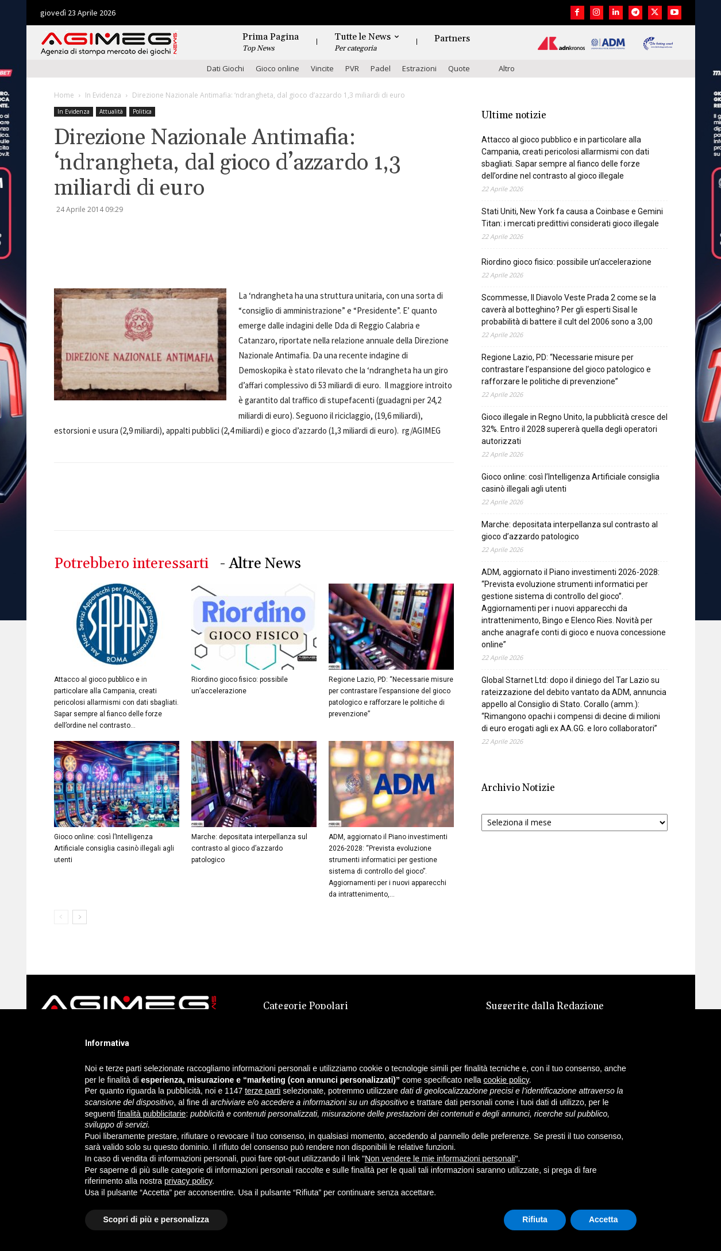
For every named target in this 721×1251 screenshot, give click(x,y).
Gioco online (277, 68)
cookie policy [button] (506, 1079)
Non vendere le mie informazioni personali (440, 1158)
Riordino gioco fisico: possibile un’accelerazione (566, 262)
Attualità (111, 111)
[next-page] (79, 917)
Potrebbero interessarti (131, 564)
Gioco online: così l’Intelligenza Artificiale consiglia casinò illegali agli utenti (114, 848)
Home (64, 95)
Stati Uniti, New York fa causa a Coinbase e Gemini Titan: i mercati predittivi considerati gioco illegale (572, 217)
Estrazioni (419, 68)
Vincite (322, 68)
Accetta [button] (603, 1219)
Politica (142, 111)
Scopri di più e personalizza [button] (156, 1219)
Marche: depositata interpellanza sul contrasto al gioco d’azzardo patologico (249, 848)
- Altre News (260, 564)
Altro (507, 68)
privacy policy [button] (188, 1181)
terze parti (262, 1090)
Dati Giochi (225, 68)
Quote (459, 68)
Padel (381, 68)
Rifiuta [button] (535, 1219)
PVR (352, 68)
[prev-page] (61, 917)
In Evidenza (103, 95)
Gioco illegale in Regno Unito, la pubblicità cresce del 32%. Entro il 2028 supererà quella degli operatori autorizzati (574, 429)
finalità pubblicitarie (151, 1113)
